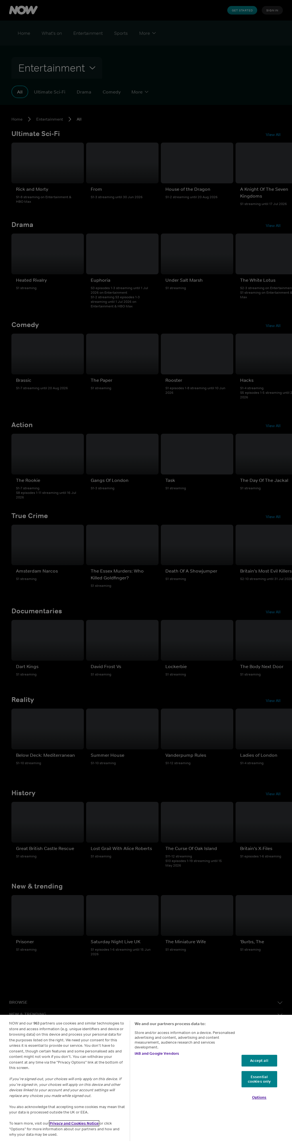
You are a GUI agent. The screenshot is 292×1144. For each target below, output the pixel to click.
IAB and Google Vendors (157, 1053)
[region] (146, 1079)
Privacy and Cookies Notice (74, 1123)
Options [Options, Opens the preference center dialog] (259, 1097)
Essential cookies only (259, 1079)
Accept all (259, 1060)
